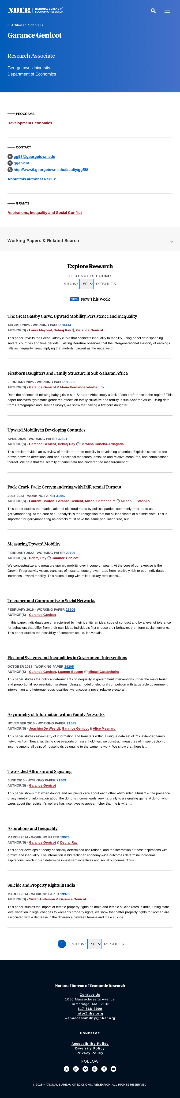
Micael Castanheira (100, 501)
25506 (70, 609)
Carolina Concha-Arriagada (102, 444)
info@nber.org (90, 1013)
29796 (70, 553)
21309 (61, 780)
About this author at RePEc (32, 179)
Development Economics (30, 123)
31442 (61, 496)
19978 (65, 894)
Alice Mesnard (104, 728)
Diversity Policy (90, 1048)
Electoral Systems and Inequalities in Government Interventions (67, 657)
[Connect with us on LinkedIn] (76, 1069)
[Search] (153, 11)
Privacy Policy (90, 1053)
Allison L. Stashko (135, 501)
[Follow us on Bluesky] (85, 1069)
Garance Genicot (89, 330)
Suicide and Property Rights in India (41, 885)
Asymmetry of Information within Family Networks (56, 714)
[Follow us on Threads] (95, 1069)
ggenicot (21, 163)
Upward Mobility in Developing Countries (46, 430)
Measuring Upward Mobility (34, 544)
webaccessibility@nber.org (90, 1018)
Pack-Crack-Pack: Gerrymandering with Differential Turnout (64, 487)
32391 (62, 439)
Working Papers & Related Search (43, 240)
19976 (65, 837)
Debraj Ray (62, 330)
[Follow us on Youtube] (113, 1069)
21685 (71, 723)
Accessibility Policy (90, 1043)
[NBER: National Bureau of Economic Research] (39, 12)
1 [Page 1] (62, 944)
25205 (69, 666)
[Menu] (167, 11)
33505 (70, 382)
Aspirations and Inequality (33, 828)
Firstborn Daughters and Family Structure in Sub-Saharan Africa (68, 373)
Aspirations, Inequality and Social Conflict (45, 213)
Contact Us (90, 994)
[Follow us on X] (66, 1069)
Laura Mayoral (40, 330)
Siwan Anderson (42, 899)
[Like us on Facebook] (104, 1069)
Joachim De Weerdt (44, 728)
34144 (66, 325)
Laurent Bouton (41, 501)
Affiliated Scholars (27, 25)
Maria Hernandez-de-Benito (82, 387)
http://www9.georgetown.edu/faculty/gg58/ (51, 170)
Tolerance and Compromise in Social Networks (51, 600)
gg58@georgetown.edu (34, 157)
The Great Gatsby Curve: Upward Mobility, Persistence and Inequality (72, 316)
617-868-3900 (90, 1009)
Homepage (90, 1033)
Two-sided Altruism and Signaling (39, 771)
